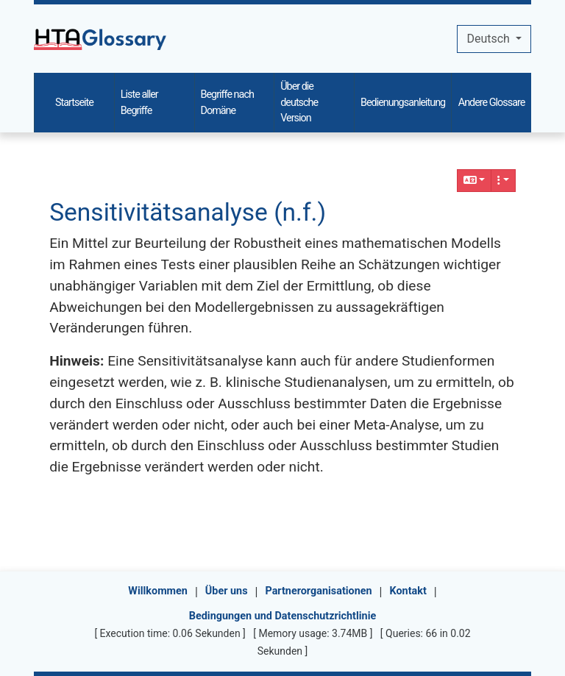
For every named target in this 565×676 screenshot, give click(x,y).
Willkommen (158, 591)
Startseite (74, 102)
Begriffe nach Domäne (227, 102)
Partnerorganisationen (318, 591)
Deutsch (489, 39)
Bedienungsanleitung (402, 102)
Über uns (226, 591)
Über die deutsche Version (299, 102)
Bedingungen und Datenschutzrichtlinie (282, 616)
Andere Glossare (491, 102)
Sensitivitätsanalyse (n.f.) (187, 212)
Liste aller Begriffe (139, 102)
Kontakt (408, 591)
